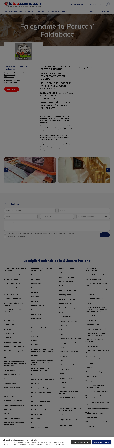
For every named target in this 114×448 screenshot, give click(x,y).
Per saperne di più (59, 444)
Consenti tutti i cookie (101, 442)
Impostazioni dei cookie (81, 442)
